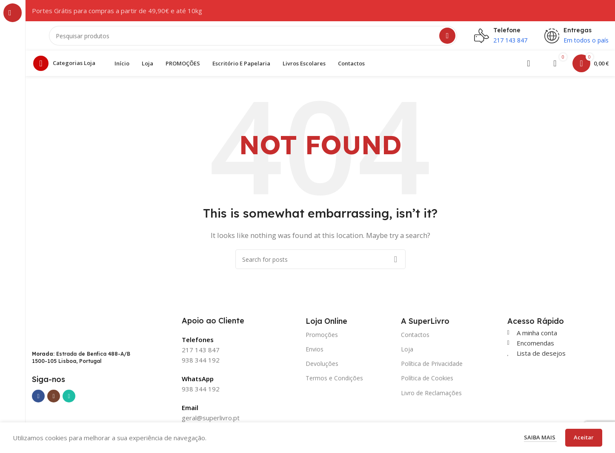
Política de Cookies (427, 383)
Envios (314, 354)
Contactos (415, 339)
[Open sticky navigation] (66, 67)
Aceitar (584, 437)
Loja (407, 354)
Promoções (322, 339)
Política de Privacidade (432, 368)
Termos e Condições (334, 383)
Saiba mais (540, 437)
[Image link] (70, 332)
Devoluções (322, 368)
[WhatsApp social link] (69, 400)
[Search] (253, 38)
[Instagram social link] (53, 400)
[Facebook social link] (38, 400)
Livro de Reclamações (431, 398)
